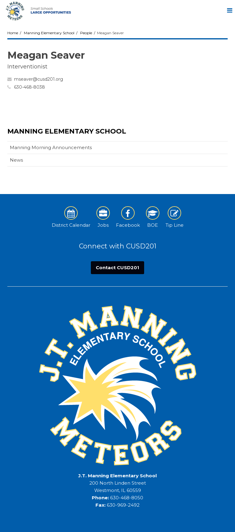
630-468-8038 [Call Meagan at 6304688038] (29, 87)
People (86, 33)
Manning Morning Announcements (51, 147)
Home (12, 33)
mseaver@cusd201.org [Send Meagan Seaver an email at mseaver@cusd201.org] (38, 79)
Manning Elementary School (49, 33)
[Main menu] (229, 10)
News (16, 160)
